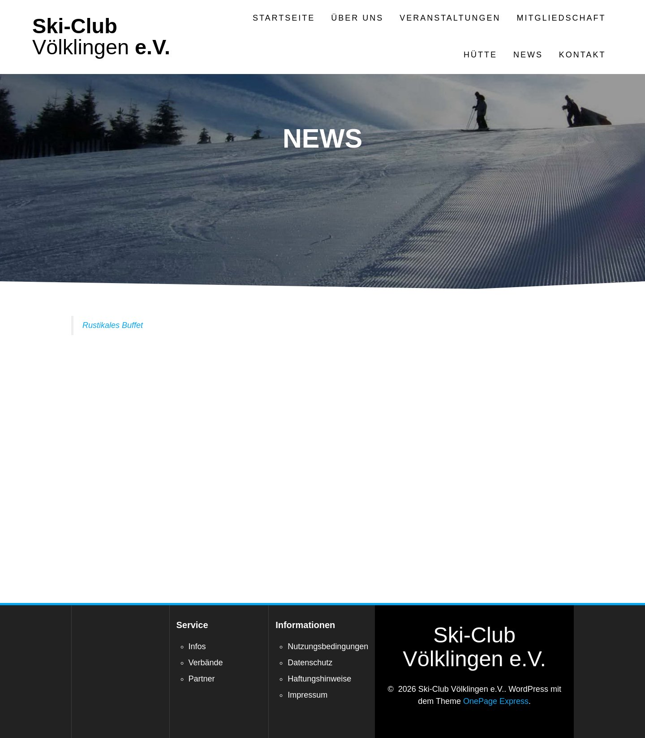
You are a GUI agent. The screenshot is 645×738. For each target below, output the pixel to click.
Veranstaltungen (450, 17)
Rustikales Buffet (112, 325)
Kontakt (582, 54)
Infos (197, 646)
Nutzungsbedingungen (328, 646)
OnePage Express (496, 701)
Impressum (307, 694)
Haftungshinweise (319, 678)
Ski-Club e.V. (101, 37)
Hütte (480, 54)
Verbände (206, 662)
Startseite (284, 17)
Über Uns (357, 17)
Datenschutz (310, 662)
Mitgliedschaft (561, 17)
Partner (202, 678)
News (528, 54)
